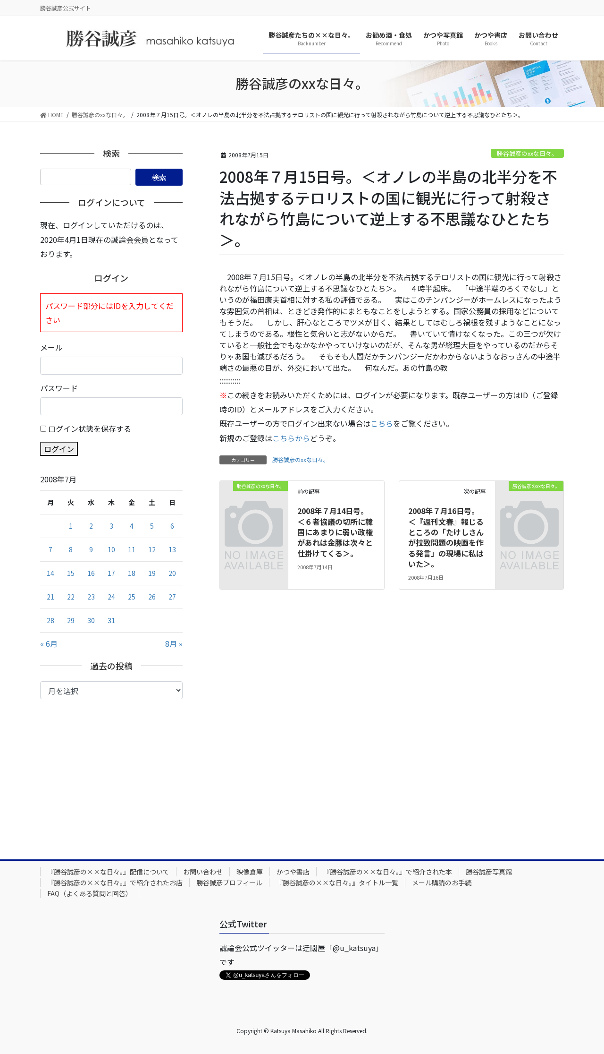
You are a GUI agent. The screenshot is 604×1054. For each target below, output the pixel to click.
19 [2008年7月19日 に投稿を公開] (152, 573)
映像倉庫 (249, 871)
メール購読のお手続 (441, 882)
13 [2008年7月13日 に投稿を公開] (172, 549)
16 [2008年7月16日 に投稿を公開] (91, 573)
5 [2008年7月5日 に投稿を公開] (152, 526)
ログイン (59, 448)
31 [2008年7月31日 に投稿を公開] (111, 620)
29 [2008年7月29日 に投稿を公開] (71, 620)
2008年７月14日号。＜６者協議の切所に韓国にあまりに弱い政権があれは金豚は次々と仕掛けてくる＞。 (335, 532)
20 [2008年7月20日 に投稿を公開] (172, 573)
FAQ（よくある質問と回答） (89, 893)
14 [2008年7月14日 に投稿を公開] (50, 573)
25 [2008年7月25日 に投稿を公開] (131, 596)
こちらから (291, 438)
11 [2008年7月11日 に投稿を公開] (131, 549)
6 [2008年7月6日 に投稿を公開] (172, 526)
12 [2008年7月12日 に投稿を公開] (152, 549)
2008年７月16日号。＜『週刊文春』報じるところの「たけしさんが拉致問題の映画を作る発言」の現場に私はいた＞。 (446, 537)
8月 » (174, 643)
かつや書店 (293, 871)
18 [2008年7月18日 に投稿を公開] (131, 573)
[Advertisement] (111, 770)
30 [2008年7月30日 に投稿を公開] (91, 620)
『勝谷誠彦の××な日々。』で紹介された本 (387, 871)
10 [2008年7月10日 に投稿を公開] (111, 549)
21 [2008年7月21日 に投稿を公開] (50, 596)
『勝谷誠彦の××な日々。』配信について (108, 871)
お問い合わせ (203, 871)
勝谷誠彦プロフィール (229, 882)
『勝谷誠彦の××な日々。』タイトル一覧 (337, 882)
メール (51, 347)
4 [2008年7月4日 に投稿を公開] (132, 526)
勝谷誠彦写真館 (489, 871)
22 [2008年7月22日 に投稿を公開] (71, 596)
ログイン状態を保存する (89, 428)
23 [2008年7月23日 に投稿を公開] (91, 596)
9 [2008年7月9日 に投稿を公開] (91, 549)
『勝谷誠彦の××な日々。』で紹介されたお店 (115, 882)
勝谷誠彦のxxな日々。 (527, 153)
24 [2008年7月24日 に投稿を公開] (111, 596)
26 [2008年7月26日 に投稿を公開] (152, 596)
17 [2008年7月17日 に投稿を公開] (111, 573)
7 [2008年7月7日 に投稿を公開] (50, 549)
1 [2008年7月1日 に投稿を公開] (71, 526)
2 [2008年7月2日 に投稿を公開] (91, 526)
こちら (381, 423)
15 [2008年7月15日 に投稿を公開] (71, 573)
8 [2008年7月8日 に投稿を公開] (71, 549)
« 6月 (49, 643)
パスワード (59, 388)
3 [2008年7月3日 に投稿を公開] (111, 526)
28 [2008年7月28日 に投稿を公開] (50, 620)
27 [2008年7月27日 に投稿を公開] (172, 596)
